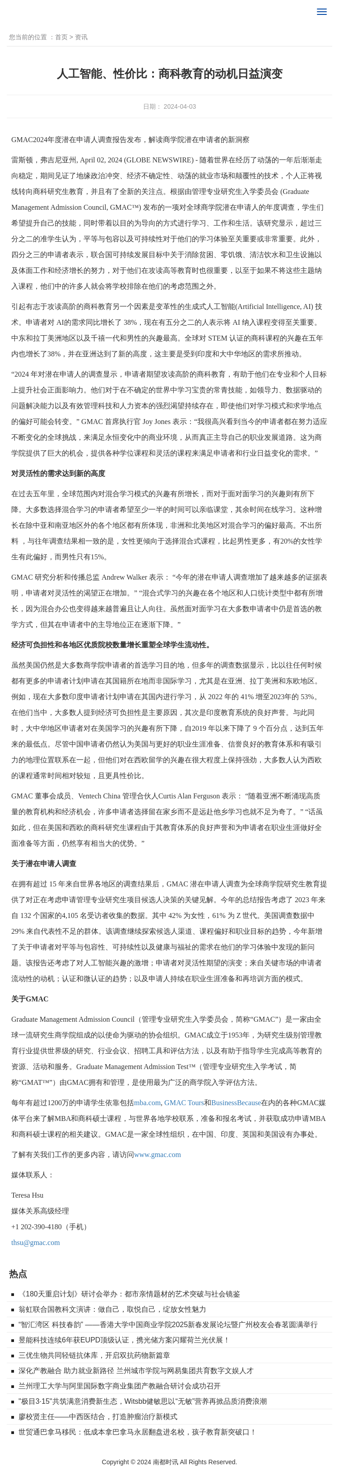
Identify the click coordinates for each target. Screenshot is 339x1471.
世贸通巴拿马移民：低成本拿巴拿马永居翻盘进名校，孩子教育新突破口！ (138, 1432)
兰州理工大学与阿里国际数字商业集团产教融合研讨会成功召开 (120, 1386)
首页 (61, 37)
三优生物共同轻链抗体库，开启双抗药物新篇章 (94, 1355)
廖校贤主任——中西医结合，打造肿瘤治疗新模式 (98, 1416)
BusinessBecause (236, 1103)
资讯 (81, 37)
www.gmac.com (157, 1154)
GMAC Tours (184, 1103)
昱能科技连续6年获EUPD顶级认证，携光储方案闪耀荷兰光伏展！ (124, 1340)
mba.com (147, 1103)
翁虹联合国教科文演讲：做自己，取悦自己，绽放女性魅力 (112, 1309)
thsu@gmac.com (35, 1242)
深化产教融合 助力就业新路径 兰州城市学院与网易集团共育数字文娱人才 (136, 1370)
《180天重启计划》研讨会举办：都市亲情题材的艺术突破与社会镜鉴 (129, 1294)
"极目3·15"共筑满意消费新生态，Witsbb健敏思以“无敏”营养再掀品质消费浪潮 (143, 1401)
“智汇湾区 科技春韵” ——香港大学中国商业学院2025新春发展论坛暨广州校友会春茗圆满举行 (168, 1324)
